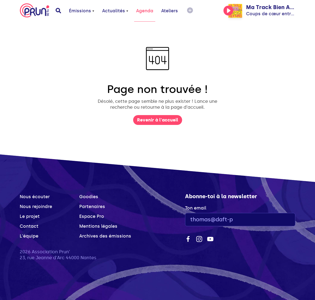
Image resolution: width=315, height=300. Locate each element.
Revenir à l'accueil (157, 120)
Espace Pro (91, 216)
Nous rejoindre (36, 206)
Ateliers (169, 11)
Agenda (144, 11)
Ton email (195, 208)
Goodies (88, 196)
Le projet (30, 216)
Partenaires (92, 206)
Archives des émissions (105, 236)
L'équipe (29, 236)
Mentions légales (98, 226)
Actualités (115, 11)
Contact (29, 226)
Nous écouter (35, 196)
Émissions (81, 11)
